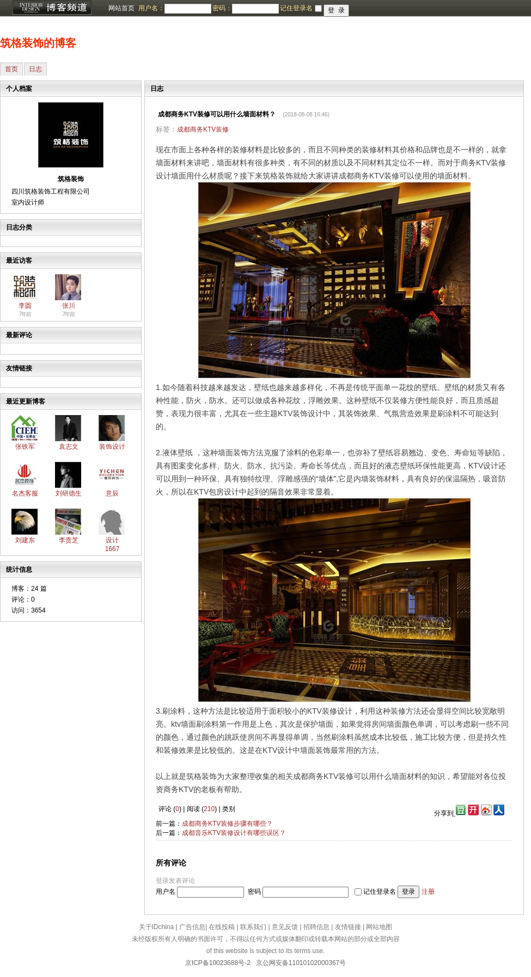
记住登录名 (379, 891)
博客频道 (51, 8)
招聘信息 (316, 927)
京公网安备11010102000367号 (301, 963)
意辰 (112, 493)
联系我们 (253, 927)
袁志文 (68, 446)
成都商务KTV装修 (203, 129)
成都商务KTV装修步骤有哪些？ (227, 823)
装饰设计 (112, 446)
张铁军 (25, 446)
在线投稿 (222, 927)
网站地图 (379, 927)
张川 (68, 306)
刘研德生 (69, 493)
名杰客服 (25, 493)
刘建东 (25, 540)
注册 (428, 891)
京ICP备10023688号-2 (218, 963)
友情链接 (348, 927)
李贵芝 (68, 540)
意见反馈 (285, 927)
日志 (35, 69)
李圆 (25, 306)
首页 (11, 69)
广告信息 (192, 927)
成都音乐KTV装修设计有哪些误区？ (234, 833)
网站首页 (121, 8)
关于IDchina (156, 927)
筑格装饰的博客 (38, 43)
